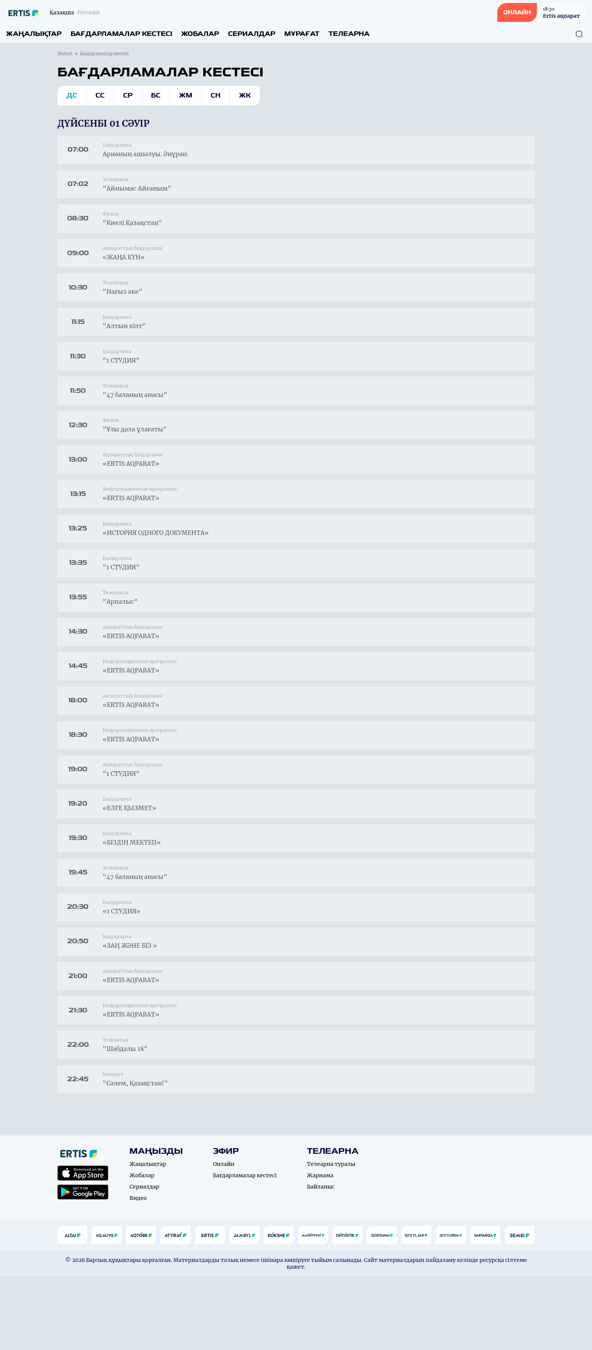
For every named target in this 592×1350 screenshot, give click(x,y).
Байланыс (321, 1260)
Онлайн (223, 1237)
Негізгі (64, 53)
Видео (138, 1271)
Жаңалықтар (34, 33)
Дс (71, 95)
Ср (128, 95)
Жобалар (200, 33)
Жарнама (320, 1249)
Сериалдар (251, 33)
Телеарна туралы (331, 1237)
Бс (155, 95)
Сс (100, 95)
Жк (245, 95)
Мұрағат (301, 33)
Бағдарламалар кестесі (121, 33)
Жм (185, 95)
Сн (215, 95)
